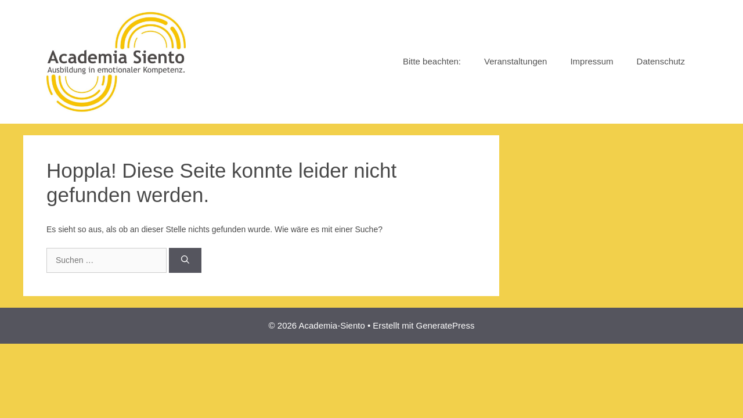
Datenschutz (661, 61)
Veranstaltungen (515, 61)
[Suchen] (185, 260)
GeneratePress (445, 325)
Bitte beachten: (432, 61)
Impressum (591, 61)
